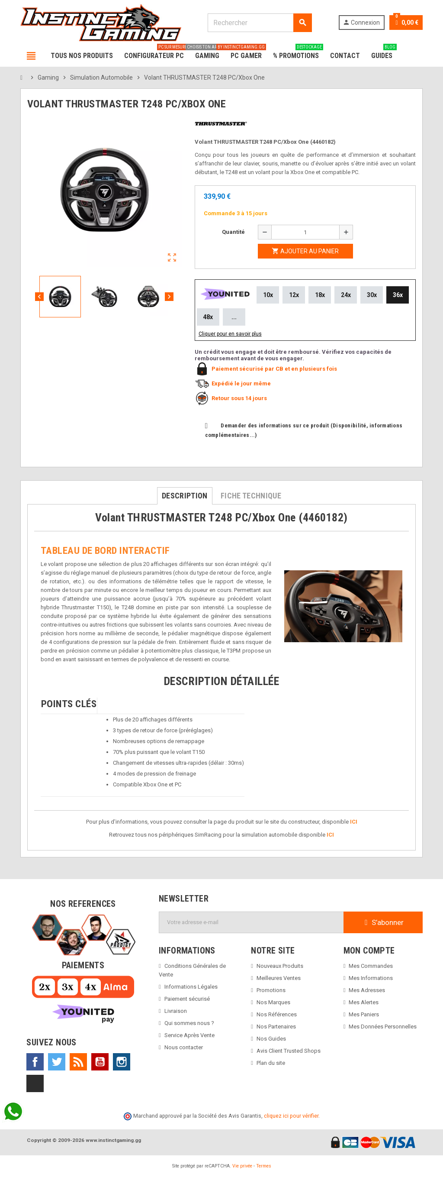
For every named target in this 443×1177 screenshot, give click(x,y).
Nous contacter (183, 1047)
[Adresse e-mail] (251, 922)
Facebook (35, 1061)
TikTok (35, 1083)
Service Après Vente (189, 1035)
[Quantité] (305, 232)
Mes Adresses (367, 990)
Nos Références (277, 1014)
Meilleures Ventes (279, 978)
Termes (263, 1166)
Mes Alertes (364, 1002)
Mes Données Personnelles (383, 1026)
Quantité (233, 232)
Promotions (271, 990)
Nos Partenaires (276, 1026)
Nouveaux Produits (280, 966)
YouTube (100, 1061)
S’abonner (383, 922)
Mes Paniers (364, 1014)
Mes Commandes (371, 966)
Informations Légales (191, 986)
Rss (78, 1061)
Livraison (175, 1011)
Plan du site (271, 1063)
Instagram (121, 1061)
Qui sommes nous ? (189, 1023)
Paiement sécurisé (187, 999)
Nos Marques (273, 1002)
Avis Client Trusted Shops (289, 1051)
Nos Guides (271, 1038)
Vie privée (242, 1166)
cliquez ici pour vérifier (291, 1115)
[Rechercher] (259, 22)
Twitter (56, 1061)
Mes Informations (371, 978)
